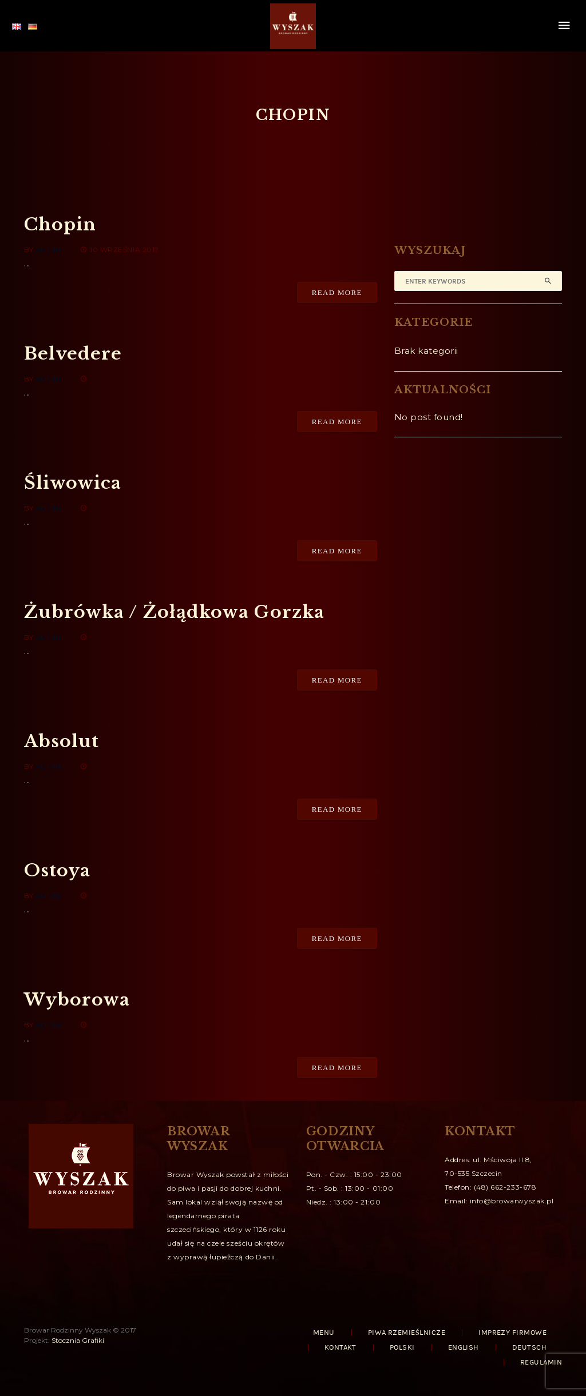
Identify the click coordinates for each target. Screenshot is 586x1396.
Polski (402, 1347)
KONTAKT (340, 1347)
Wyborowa (77, 999)
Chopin (60, 224)
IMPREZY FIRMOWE (512, 1333)
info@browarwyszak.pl (512, 1200)
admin (48, 249)
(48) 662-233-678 (505, 1187)
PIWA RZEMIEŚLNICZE (406, 1333)
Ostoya (57, 870)
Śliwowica (72, 482)
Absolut (61, 741)
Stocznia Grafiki (78, 1340)
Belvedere (73, 353)
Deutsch (529, 1347)
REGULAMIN (541, 1362)
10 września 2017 (120, 249)
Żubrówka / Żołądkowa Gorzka (174, 612)
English (463, 1347)
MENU (324, 1333)
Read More (337, 292)
